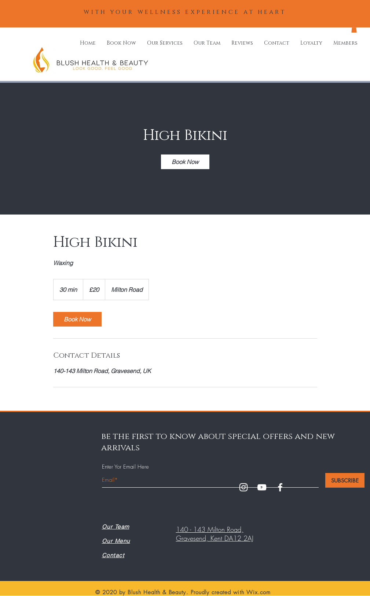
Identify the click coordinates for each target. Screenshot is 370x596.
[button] (354, 29)
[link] (185, 161)
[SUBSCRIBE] (344, 480)
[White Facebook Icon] (280, 487)
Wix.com (258, 592)
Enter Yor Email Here (125, 467)
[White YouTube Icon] (261, 487)
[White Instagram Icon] (243, 487)
